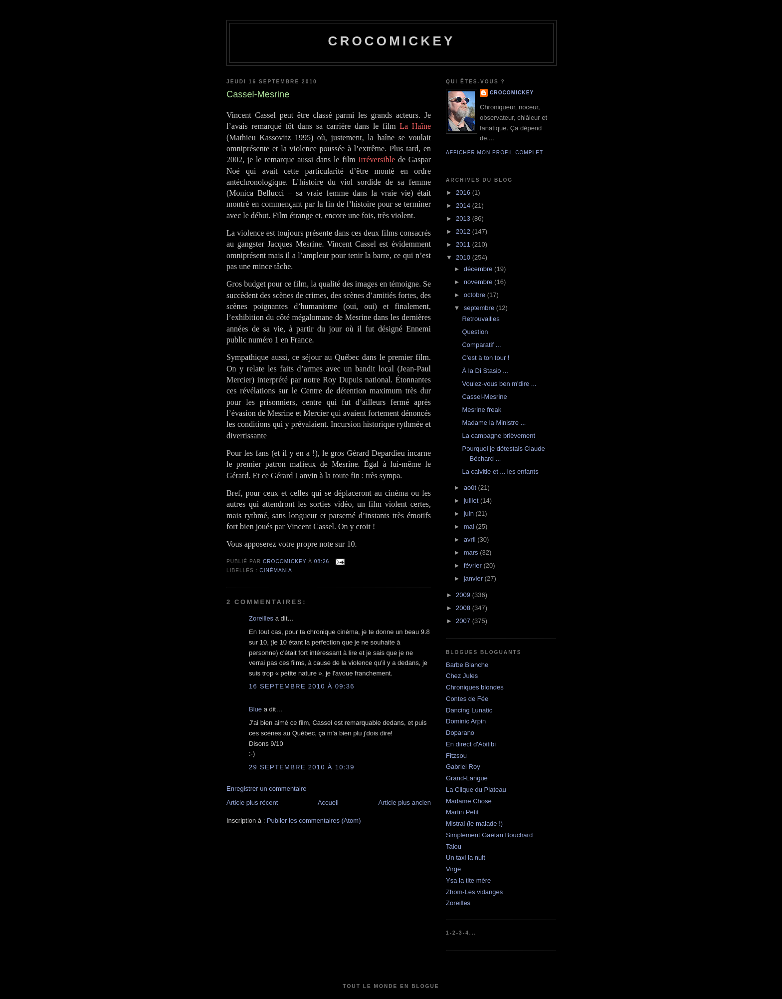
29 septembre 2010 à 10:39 (302, 767)
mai (470, 526)
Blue (255, 709)
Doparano (460, 732)
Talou (453, 846)
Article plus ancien (405, 802)
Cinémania (275, 570)
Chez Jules (462, 675)
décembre (479, 269)
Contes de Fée (467, 698)
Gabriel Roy (463, 766)
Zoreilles (261, 618)
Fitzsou (456, 755)
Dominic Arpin (466, 721)
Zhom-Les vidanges (474, 892)
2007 (464, 621)
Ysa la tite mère (468, 880)
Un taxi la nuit (465, 857)
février (474, 565)
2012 (464, 231)
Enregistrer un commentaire (266, 788)
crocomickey (391, 40)
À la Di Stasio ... (485, 370)
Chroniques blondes (475, 687)
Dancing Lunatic (469, 710)
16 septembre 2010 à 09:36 (302, 686)
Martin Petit (462, 812)
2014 (464, 205)
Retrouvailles (480, 319)
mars (472, 552)
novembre (479, 282)
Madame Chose (469, 801)
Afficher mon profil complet (494, 152)
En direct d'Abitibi (471, 744)
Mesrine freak (481, 409)
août (471, 487)
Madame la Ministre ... (494, 422)
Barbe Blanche (467, 664)
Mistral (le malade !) (474, 823)
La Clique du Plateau (476, 789)
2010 (464, 257)
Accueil (328, 802)
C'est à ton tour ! (485, 357)
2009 (464, 595)
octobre (475, 295)
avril (470, 539)
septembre (480, 308)
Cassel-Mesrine (484, 396)
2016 (464, 192)
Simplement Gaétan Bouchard (489, 835)
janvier (474, 578)
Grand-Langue (467, 778)
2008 (464, 608)
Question (475, 331)
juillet (472, 500)
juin (470, 513)
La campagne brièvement (498, 435)
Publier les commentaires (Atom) (314, 820)
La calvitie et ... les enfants (500, 471)
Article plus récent (252, 802)
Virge (453, 869)
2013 (464, 218)
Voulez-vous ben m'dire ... (499, 383)
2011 (464, 244)
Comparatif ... (481, 344)
